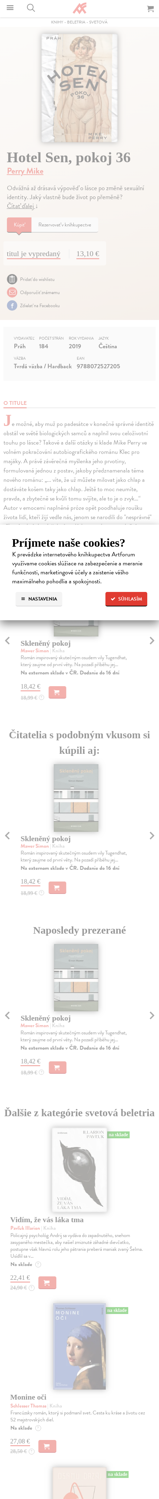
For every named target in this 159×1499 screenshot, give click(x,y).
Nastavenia (39, 599)
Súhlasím (126, 599)
